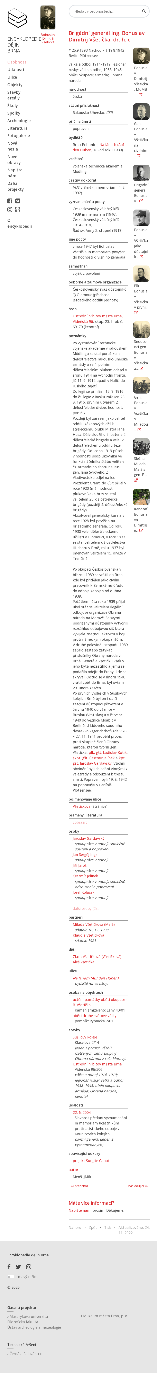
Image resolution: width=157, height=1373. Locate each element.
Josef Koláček (83, 892)
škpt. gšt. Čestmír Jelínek (94, 757)
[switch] (11, 1277)
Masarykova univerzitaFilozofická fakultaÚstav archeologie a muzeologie (34, 1322)
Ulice (12, 77)
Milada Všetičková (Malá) (94, 924)
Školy (12, 105)
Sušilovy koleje (85, 1037)
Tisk (107, 1227)
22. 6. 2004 (82, 1112)
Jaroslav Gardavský (88, 838)
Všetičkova (82, 806)
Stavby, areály (14, 95)
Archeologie (17, 120)
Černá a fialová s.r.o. (25, 1353)
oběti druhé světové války (95, 1015)
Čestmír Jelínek (85, 875)
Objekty (14, 84)
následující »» (138, 1186)
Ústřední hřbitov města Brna (97, 1064)
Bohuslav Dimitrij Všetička (48, 38)
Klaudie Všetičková (88, 935)
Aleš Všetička (83, 961)
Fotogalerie (17, 135)
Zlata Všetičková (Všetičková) (97, 956)
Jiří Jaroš (79, 865)
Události (15, 69)
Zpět (93, 1227)
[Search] (109, 11)
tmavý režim (27, 1276)
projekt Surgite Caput (91, 1160)
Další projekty (15, 186)
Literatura (17, 128)
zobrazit (80, 822)
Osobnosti (17, 62)
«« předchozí (80, 1186)
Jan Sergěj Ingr (85, 854)
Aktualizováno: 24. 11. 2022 (134, 1230)
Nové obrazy (14, 159)
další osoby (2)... (86, 908)
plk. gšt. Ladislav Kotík (108, 752)
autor (73, 1169)
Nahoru (75, 1227)
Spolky (13, 113)
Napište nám (14, 172)
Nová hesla (12, 146)
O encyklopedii (17, 223)
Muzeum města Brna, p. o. (104, 1315)
